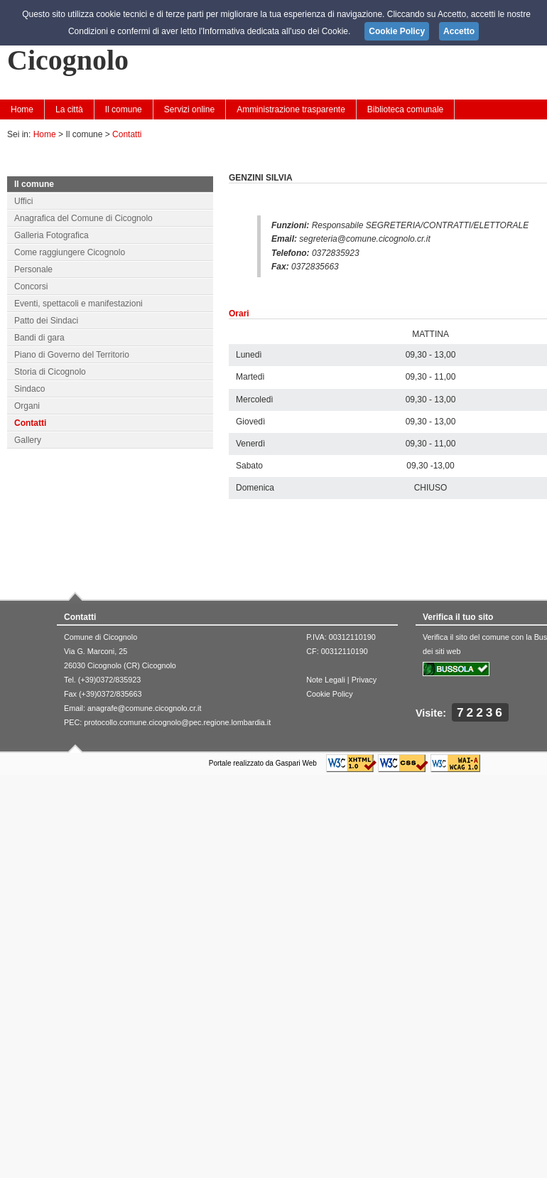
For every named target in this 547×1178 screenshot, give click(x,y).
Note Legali (325, 679)
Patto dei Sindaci (46, 321)
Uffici (23, 201)
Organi (27, 406)
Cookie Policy (329, 694)
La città (69, 109)
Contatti (126, 134)
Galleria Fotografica (51, 235)
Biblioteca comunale (405, 109)
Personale (33, 269)
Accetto (459, 31)
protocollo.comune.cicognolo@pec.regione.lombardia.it (177, 722)
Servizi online (189, 109)
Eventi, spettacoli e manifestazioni (78, 304)
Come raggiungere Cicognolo (69, 252)
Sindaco (29, 389)
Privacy (364, 679)
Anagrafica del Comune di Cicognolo (83, 218)
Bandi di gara (39, 338)
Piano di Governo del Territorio (71, 355)
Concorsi (31, 286)
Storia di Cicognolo (50, 372)
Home (22, 109)
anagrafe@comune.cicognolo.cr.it (144, 708)
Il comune (123, 109)
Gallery (27, 440)
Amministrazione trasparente (291, 109)
